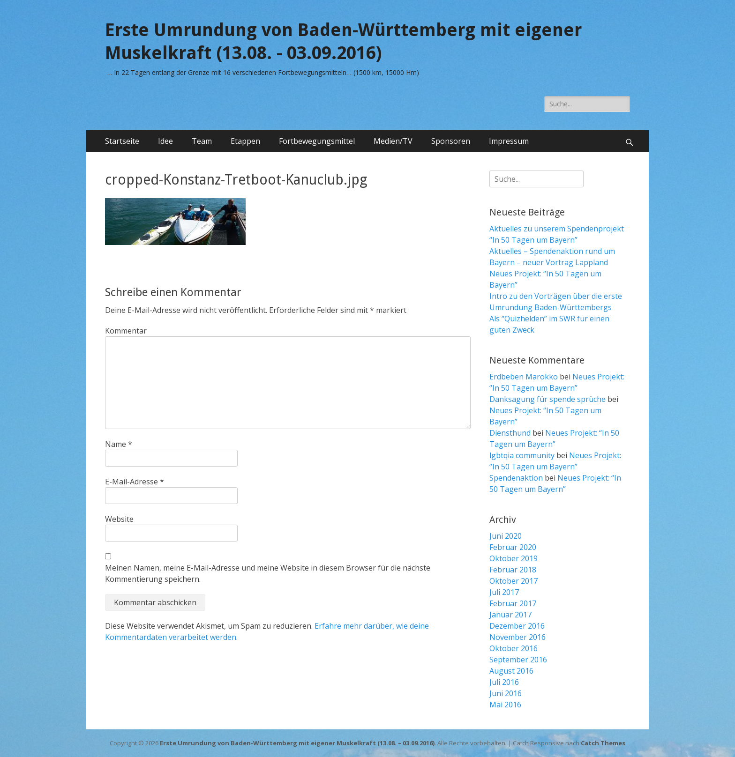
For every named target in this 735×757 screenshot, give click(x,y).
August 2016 (511, 671)
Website (119, 519)
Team (202, 141)
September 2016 (518, 659)
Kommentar (126, 331)
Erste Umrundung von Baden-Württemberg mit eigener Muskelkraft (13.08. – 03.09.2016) (297, 743)
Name (118, 444)
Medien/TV (393, 141)
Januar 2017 (510, 614)
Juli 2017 (504, 592)
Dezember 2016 (517, 626)
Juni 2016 (505, 693)
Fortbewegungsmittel (317, 141)
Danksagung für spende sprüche (547, 399)
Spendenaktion (516, 478)
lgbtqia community (522, 455)
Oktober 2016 (513, 648)
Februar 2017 (512, 603)
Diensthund (510, 433)
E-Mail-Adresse (134, 481)
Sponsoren (450, 141)
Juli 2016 (504, 682)
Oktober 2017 (513, 581)
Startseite (122, 141)
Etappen (245, 141)
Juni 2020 (505, 536)
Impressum (509, 141)
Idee (165, 141)
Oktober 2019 (513, 558)
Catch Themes (603, 743)
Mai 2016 (505, 704)
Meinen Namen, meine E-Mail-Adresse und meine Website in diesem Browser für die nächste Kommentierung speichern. (267, 573)
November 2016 (517, 637)
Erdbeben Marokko (523, 376)
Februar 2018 (512, 569)
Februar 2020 (512, 547)
